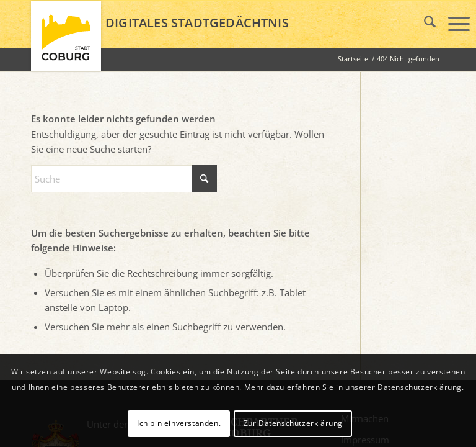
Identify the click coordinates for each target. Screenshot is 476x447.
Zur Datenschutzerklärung (293, 423)
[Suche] (124, 178)
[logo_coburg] (66, 41)
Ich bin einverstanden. (179, 423)
